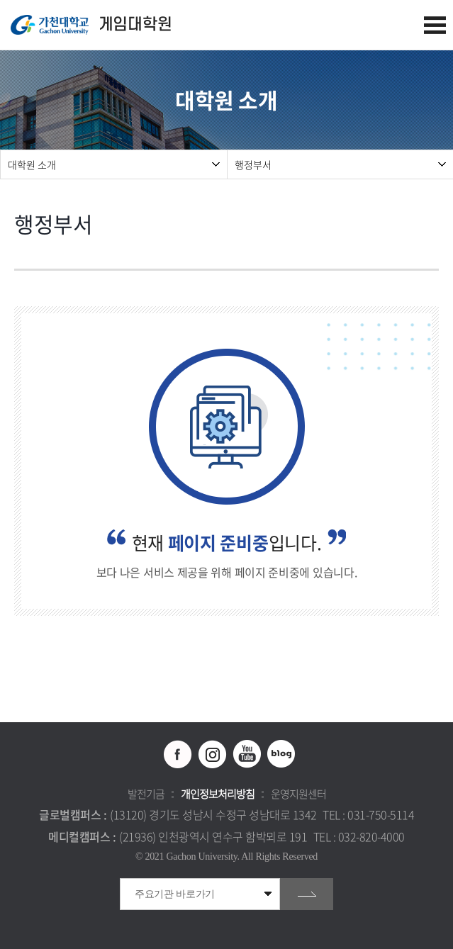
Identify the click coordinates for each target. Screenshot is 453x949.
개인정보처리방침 (218, 794)
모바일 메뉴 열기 (435, 25)
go (306, 894)
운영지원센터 (298, 794)
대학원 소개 (32, 164)
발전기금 (146, 794)
